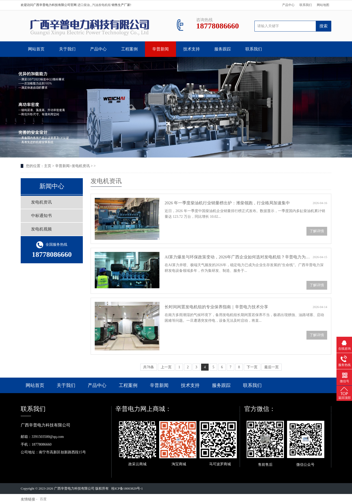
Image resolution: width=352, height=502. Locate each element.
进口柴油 (84, 5)
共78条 (148, 367)
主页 (47, 166)
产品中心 (288, 5)
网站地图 (323, 5)
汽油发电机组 (102, 5)
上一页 (166, 367)
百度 (43, 499)
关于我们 (67, 49)
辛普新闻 (160, 49)
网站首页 (36, 49)
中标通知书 (41, 215)
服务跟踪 (222, 49)
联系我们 (305, 5)
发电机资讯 (81, 166)
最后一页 (271, 367)
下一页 (252, 367)
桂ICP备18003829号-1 (127, 488)
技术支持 (191, 49)
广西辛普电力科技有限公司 (74, 488)
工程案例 (129, 49)
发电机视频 (41, 229)
